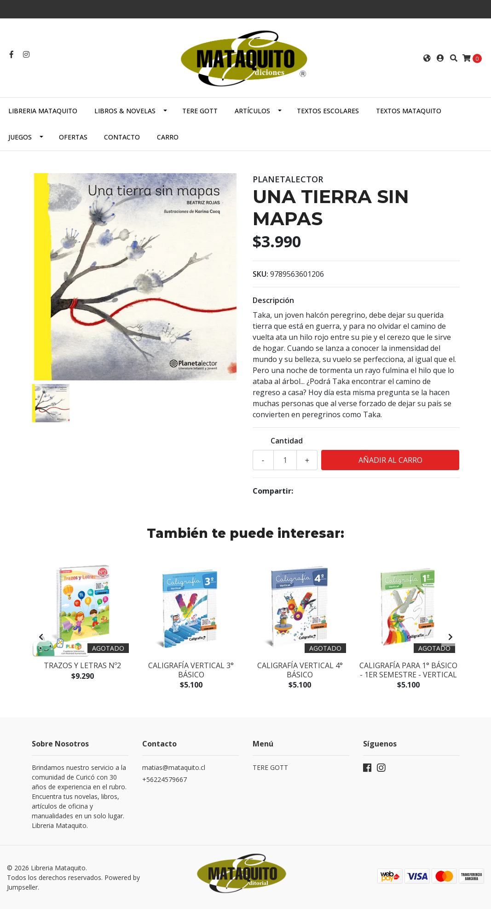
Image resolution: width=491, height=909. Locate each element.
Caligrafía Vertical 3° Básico (191, 669)
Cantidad (287, 441)
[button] (427, 58)
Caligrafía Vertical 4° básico (300, 669)
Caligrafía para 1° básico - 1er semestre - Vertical (408, 669)
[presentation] (41, 637)
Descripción (273, 300)
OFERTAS (73, 137)
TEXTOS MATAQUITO (408, 110)
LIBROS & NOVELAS (125, 110)
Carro (168, 137)
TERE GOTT (200, 110)
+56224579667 (164, 779)
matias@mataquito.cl (173, 767)
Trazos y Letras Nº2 (82, 665)
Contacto (122, 137)
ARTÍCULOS (252, 110)
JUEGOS (20, 137)
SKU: (260, 274)
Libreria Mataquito (42, 110)
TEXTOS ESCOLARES (328, 110)
